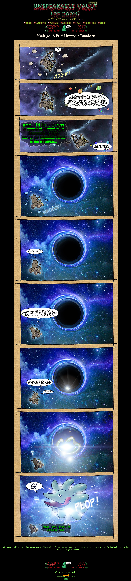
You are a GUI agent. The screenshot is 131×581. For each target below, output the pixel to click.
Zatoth (66, 574)
